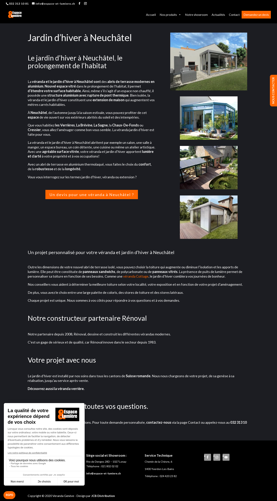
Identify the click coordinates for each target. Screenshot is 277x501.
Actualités (218, 14)
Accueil (151, 14)
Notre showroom (196, 14)
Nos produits (170, 15)
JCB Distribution (103, 496)
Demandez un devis (256, 14)
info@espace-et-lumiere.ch (103, 473)
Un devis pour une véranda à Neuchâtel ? (91, 194)
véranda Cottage (136, 276)
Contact (234, 14)
